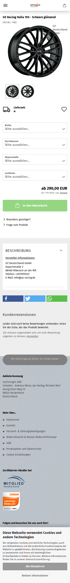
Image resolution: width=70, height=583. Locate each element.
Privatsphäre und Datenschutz (23, 448)
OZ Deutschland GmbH (60, 29)
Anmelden (32, 336)
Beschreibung (18, 250)
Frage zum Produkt (17, 224)
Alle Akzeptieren (35, 566)
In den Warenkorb (31, 205)
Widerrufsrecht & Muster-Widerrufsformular (31, 437)
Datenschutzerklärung (38, 559)
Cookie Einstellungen (18, 454)
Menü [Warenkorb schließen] (5, 5)
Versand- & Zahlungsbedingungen (25, 431)
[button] (13, 298)
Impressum (12, 419)
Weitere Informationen (35, 575)
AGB (8, 443)
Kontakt (10, 425)
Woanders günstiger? (18, 219)
